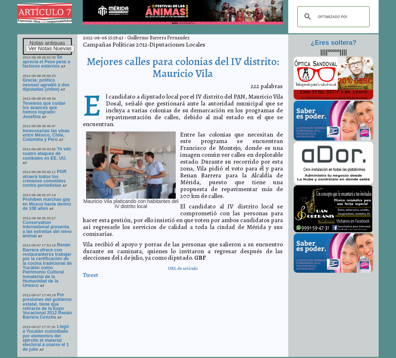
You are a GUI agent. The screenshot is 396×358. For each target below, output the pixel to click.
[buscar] (332, 16)
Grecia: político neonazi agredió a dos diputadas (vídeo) (46, 85)
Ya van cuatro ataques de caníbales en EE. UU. (47, 153)
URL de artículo (183, 268)
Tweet (90, 275)
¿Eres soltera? (333, 42)
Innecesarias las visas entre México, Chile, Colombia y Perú (46, 135)
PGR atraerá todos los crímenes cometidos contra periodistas (45, 178)
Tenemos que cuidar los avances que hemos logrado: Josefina (44, 110)
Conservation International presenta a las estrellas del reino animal (47, 229)
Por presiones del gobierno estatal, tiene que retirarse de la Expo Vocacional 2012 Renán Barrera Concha (47, 306)
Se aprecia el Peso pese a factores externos (46, 62)
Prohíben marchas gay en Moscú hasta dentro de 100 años (47, 204)
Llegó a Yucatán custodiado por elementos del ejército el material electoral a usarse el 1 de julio (46, 338)
